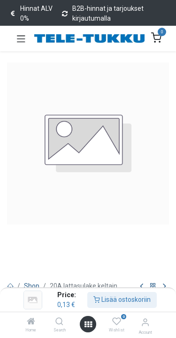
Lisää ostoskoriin (122, 299)
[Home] (31, 322)
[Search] (59, 322)
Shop (31, 286)
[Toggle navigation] (21, 38)
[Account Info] (145, 322)
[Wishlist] (116, 321)
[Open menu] (88, 324)
